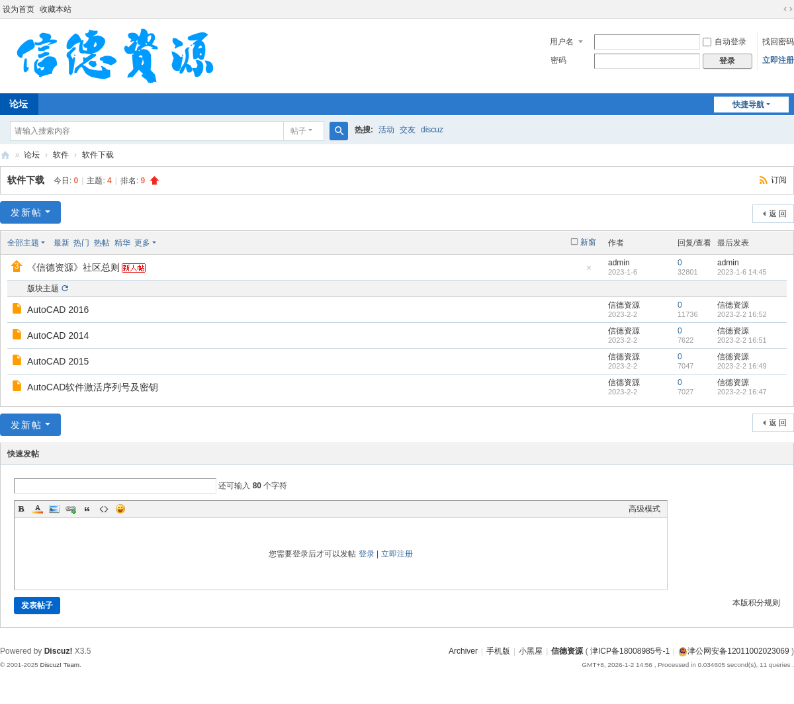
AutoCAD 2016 (58, 309)
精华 (122, 242)
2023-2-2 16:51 (742, 340)
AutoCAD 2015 (58, 361)
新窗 (588, 242)
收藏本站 (55, 9)
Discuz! (58, 651)
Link (70, 508)
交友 (408, 129)
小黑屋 (531, 651)
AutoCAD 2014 (58, 335)
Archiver (463, 651)
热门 (81, 242)
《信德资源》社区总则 (73, 267)
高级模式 (644, 508)
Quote (87, 508)
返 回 (778, 213)
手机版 (498, 651)
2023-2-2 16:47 (742, 392)
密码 (558, 60)
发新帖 (26, 212)
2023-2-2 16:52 (742, 314)
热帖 (102, 242)
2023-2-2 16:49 (742, 366)
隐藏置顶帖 (589, 271)
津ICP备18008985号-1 (630, 651)
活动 (386, 129)
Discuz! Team (59, 664)
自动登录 (724, 41)
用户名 (562, 41)
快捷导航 (748, 104)
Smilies (120, 508)
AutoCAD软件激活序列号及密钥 (92, 387)
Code (103, 508)
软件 (61, 154)
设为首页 (18, 9)
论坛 (32, 154)
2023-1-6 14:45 (742, 272)
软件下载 (98, 154)
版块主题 (43, 288)
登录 (367, 553)
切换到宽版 (788, 9)
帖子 (298, 131)
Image (54, 508)
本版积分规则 (756, 602)
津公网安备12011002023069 (733, 651)
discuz (432, 129)
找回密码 (778, 41)
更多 (142, 242)
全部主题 (23, 242)
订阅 (779, 180)
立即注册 (778, 60)
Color (37, 508)
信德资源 (5, 155)
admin (619, 262)
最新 (61, 242)
